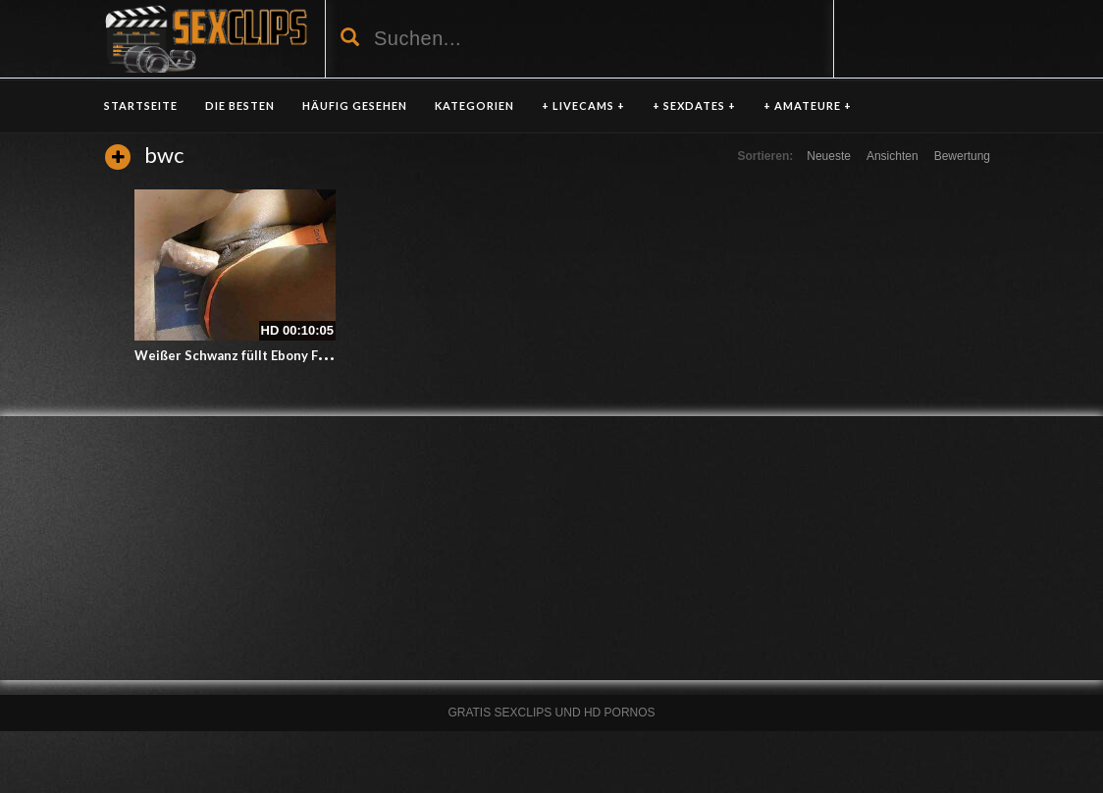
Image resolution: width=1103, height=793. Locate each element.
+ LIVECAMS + (583, 105)
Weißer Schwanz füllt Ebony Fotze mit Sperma (277, 355)
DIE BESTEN (240, 105)
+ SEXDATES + (694, 105)
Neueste (829, 156)
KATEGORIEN (474, 105)
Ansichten (893, 156)
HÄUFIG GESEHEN (354, 105)
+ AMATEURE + (807, 105)
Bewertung (962, 156)
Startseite (141, 105)
